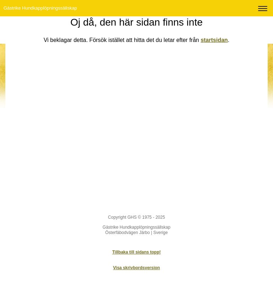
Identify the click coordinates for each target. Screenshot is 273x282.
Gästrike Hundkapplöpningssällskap (40, 8)
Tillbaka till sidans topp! (136, 252)
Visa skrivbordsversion (136, 267)
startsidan (214, 40)
